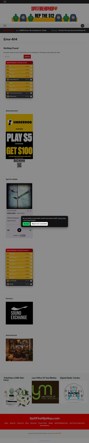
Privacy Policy (62, 218)
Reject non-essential (39, 224)
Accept (26, 224)
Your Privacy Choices (29, 220)
